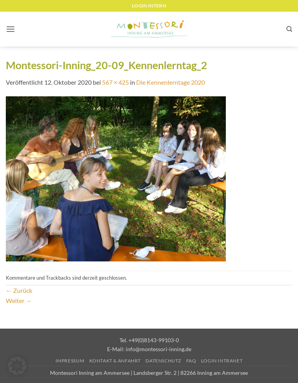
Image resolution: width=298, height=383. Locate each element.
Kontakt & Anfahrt (115, 361)
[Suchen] (289, 29)
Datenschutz (163, 361)
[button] (10, 28)
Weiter (19, 300)
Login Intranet (222, 361)
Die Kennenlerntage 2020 (170, 82)
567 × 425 (115, 82)
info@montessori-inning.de (158, 349)
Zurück (19, 290)
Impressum (70, 361)
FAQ (191, 361)
